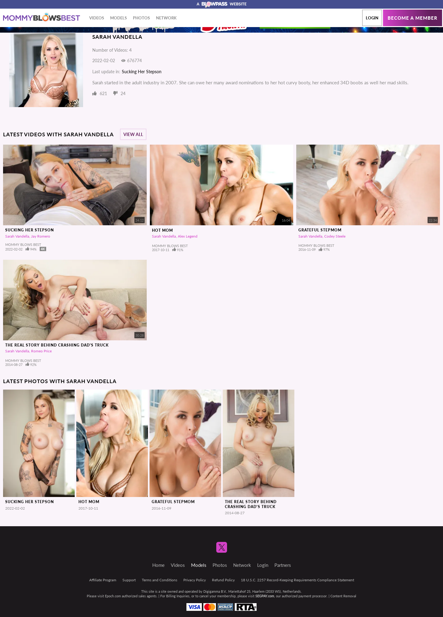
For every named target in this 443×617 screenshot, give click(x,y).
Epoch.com (113, 596)
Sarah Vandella (17, 236)
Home (158, 565)
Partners (282, 565)
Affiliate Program (102, 580)
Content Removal (343, 596)
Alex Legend (188, 236)
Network (166, 17)
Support (129, 580)
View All (133, 134)
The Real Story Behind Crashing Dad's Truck (57, 345)
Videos (96, 17)
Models (118, 17)
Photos (141, 17)
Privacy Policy (194, 580)
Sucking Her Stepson (142, 71)
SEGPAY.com (264, 596)
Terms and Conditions (159, 580)
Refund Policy (223, 580)
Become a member (412, 18)
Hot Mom (162, 230)
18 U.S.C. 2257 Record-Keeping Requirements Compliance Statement (297, 580)
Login (372, 17)
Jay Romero (40, 236)
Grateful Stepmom (319, 230)
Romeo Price (41, 351)
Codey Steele (334, 236)
